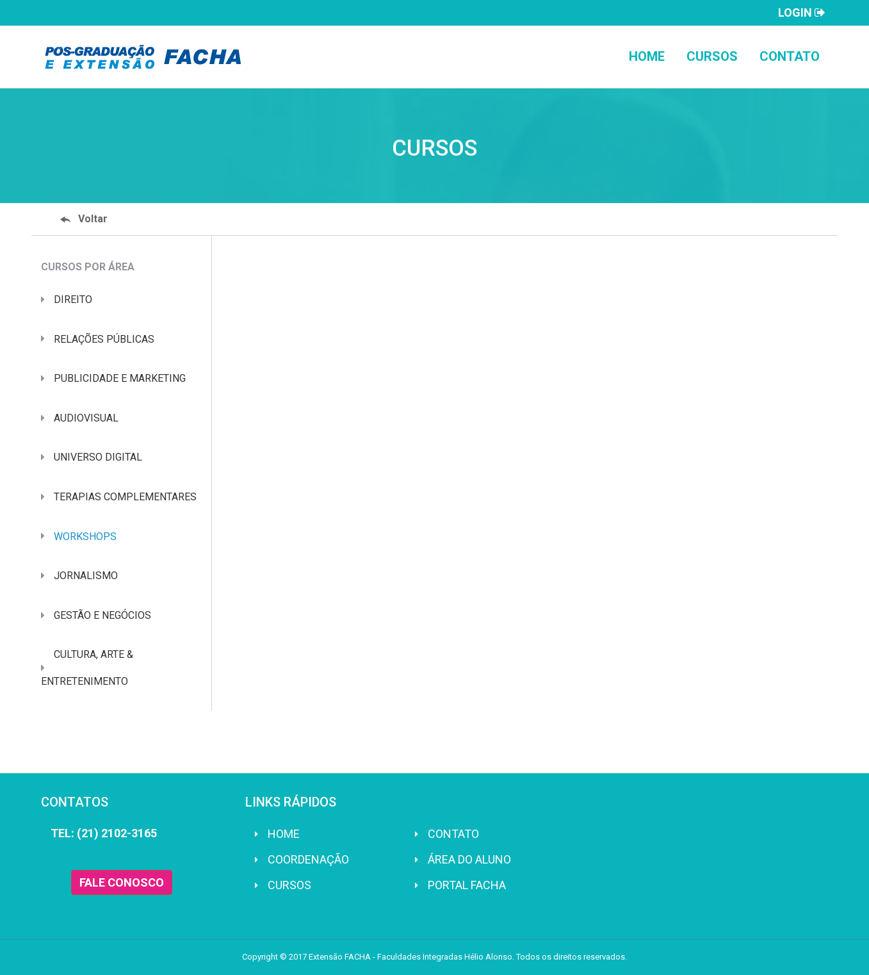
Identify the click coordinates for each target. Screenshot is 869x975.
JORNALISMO (86, 575)
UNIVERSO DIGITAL (98, 457)
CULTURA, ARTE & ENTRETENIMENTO (87, 667)
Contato (789, 56)
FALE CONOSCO (121, 882)
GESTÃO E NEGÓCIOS (102, 615)
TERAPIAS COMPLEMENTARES (125, 497)
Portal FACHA (467, 885)
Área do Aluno (469, 859)
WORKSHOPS (85, 536)
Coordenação (308, 859)
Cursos (712, 56)
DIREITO (73, 299)
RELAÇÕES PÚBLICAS (104, 339)
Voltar (84, 219)
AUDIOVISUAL (86, 418)
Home (647, 56)
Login (801, 13)
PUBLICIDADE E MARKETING (120, 378)
